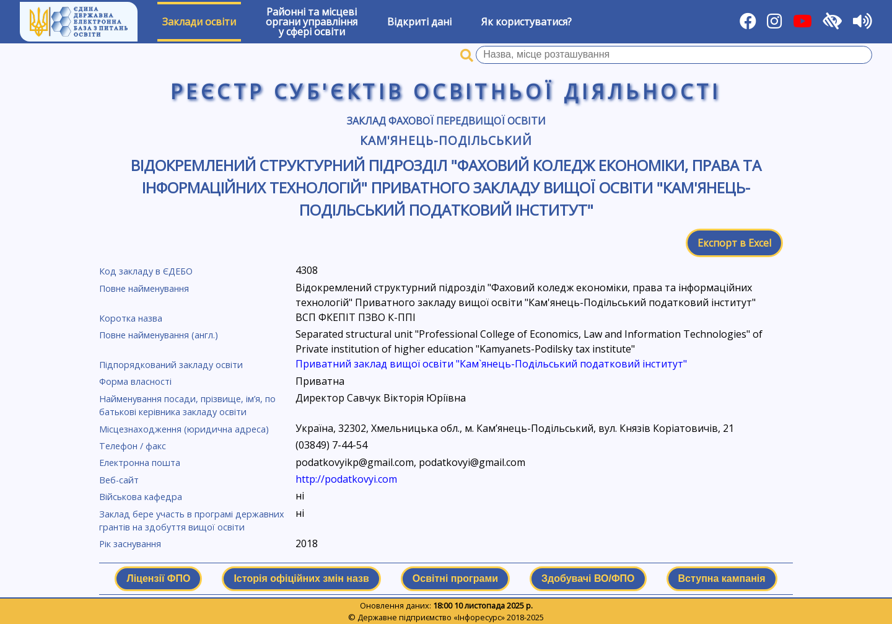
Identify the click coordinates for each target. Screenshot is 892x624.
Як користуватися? (526, 22)
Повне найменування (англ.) (158, 335)
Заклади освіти (199, 22)
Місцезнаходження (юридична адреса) (184, 429)
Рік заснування (130, 544)
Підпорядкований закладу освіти (171, 365)
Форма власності (135, 381)
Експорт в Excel (734, 243)
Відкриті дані (419, 22)
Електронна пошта (139, 462)
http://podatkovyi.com (346, 479)
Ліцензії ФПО (158, 578)
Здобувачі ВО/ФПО (587, 578)
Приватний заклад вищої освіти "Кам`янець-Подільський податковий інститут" (491, 364)
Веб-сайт (119, 480)
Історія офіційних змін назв (301, 578)
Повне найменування (144, 288)
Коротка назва (130, 318)
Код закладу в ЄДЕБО (146, 271)
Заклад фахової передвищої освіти (446, 121)
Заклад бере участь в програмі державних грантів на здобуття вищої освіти (191, 521)
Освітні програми (455, 578)
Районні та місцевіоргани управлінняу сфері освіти (311, 21)
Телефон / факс (132, 446)
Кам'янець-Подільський (445, 140)
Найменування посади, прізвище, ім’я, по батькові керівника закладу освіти (187, 405)
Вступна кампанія (722, 578)
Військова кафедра (140, 497)
